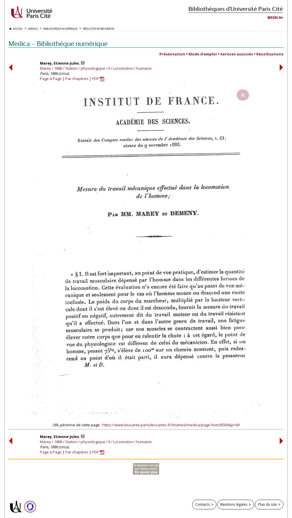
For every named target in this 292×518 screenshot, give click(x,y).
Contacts (202, 504)
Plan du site (267, 504)
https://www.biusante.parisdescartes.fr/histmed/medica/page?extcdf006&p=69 (171, 424)
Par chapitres (76, 78)
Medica (274, 18)
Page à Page (51, 78)
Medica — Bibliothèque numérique (58, 43)
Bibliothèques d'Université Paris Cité (235, 8)
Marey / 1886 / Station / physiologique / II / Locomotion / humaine (96, 68)
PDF (98, 78)
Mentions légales (234, 504)
